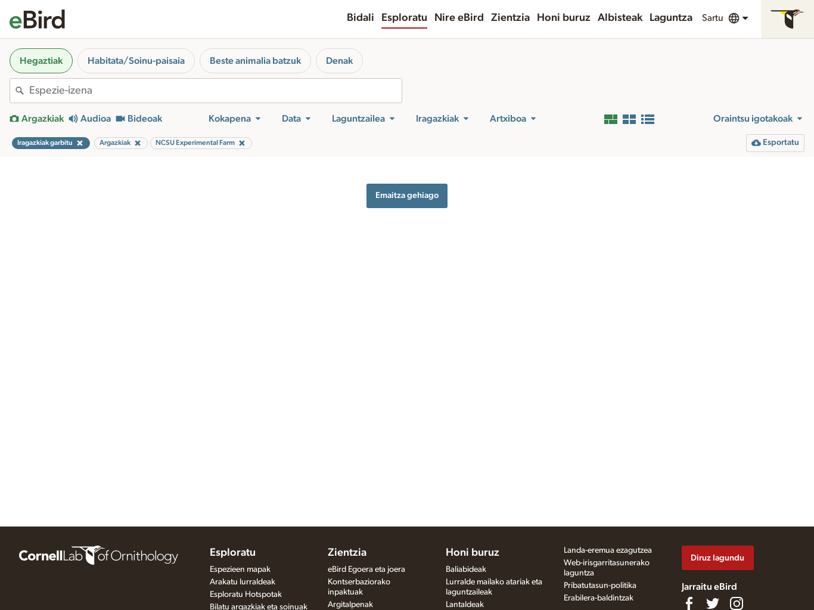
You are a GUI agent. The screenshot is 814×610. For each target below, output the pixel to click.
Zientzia (510, 18)
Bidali (360, 18)
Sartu (712, 18)
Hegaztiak (41, 61)
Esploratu (404, 18)
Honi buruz (564, 18)
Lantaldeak (465, 604)
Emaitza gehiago (407, 195)
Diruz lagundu (717, 557)
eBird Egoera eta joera (366, 569)
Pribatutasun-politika (600, 585)
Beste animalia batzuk (255, 61)
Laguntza (671, 18)
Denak (339, 61)
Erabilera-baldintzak (598, 598)
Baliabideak (466, 569)
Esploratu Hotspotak (246, 594)
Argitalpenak (350, 604)
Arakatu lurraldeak (242, 582)
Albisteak (620, 18)
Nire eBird (459, 18)
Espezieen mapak (240, 569)
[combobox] (215, 91)
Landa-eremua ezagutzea (608, 550)
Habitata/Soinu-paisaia (136, 61)
